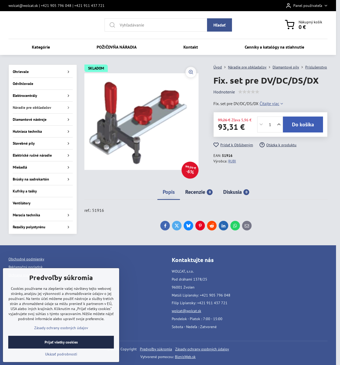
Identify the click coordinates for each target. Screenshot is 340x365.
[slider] (248, 92)
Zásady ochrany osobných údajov (202, 349)
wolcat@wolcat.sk (186, 310)
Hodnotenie (224, 92)
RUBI (232, 161)
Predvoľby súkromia (156, 349)
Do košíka (303, 124)
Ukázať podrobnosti (61, 354)
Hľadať (219, 25)
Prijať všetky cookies (61, 342)
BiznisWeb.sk (185, 356)
